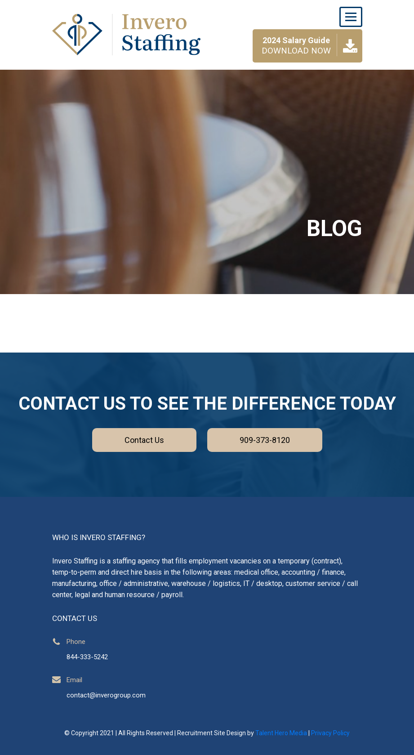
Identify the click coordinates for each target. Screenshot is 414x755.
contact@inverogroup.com (106, 695)
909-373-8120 (265, 440)
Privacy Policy (330, 733)
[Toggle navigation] (350, 17)
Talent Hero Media (281, 733)
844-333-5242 (87, 657)
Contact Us (144, 440)
